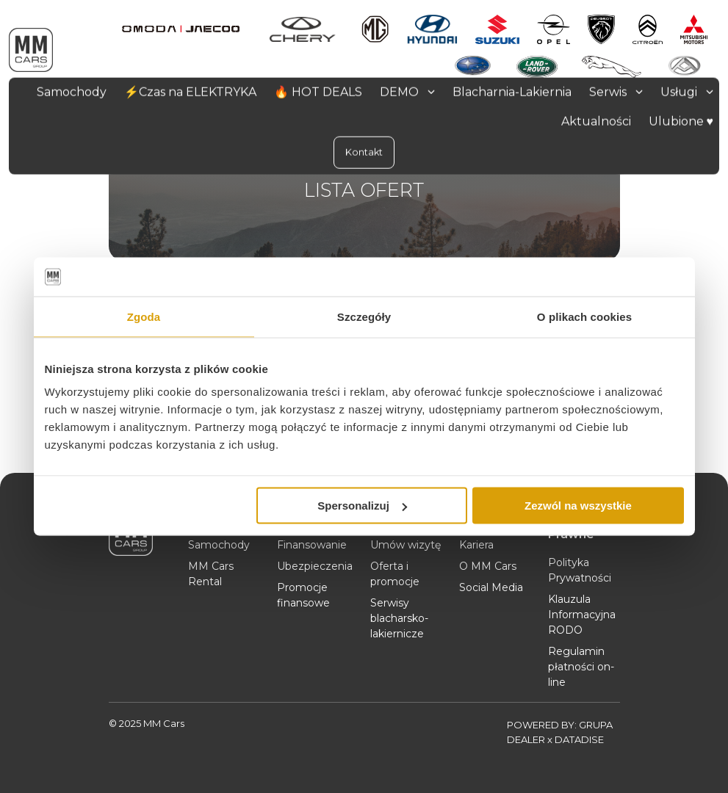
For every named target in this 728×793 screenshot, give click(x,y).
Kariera (476, 544)
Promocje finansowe (303, 595)
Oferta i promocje (394, 574)
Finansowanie (312, 544)
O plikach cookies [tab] (584, 316)
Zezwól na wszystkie (578, 505)
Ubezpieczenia (315, 566)
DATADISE (579, 739)
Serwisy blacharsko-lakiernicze (399, 618)
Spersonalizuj (362, 505)
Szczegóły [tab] (364, 316)
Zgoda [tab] (144, 316)
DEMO (407, 91)
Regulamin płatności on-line (581, 667)
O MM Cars (487, 566)
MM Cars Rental (211, 574)
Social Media (491, 587)
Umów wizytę (405, 544)
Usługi (686, 91)
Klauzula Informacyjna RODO (582, 615)
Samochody (219, 544)
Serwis (616, 91)
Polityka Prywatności (579, 570)
